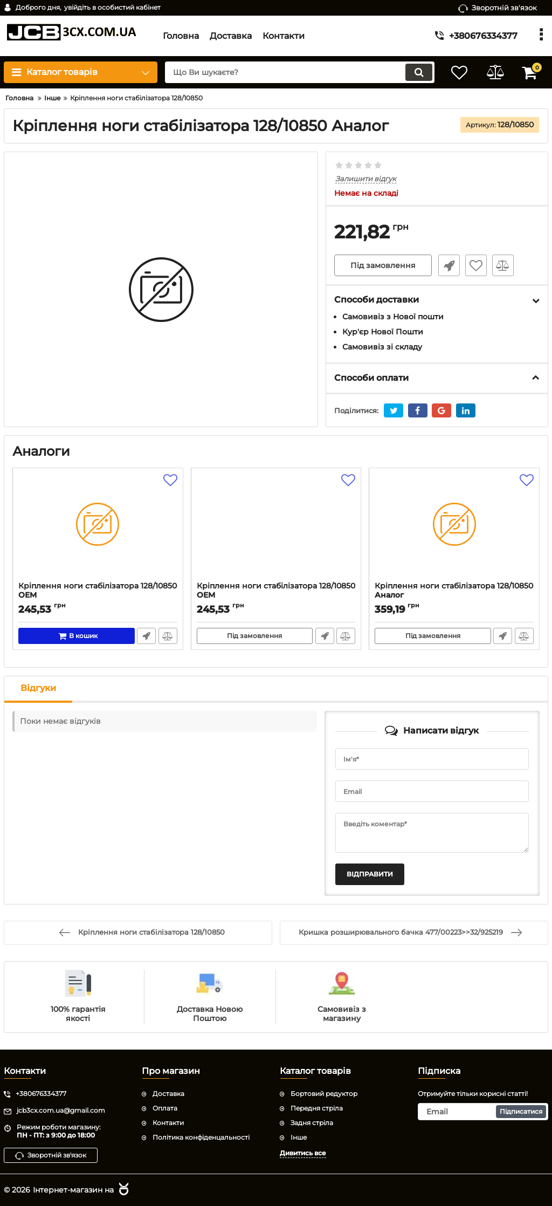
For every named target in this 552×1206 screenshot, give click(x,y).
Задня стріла (312, 1123)
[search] (296, 72)
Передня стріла (317, 1108)
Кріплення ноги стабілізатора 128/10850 (97, 595)
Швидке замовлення (448, 266)
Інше (299, 1137)
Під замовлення (383, 266)
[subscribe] (483, 1111)
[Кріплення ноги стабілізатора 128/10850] (97, 527)
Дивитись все (303, 1152)
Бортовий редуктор (324, 1093)
